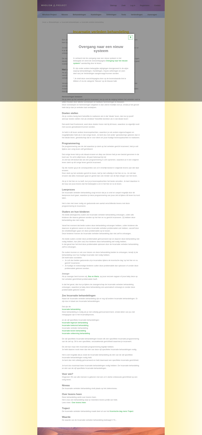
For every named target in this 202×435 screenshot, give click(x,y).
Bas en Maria (93, 276)
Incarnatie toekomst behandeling (75, 325)
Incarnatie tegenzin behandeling (75, 323)
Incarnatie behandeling (71, 309)
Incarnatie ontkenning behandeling (76, 333)
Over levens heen (79, 402)
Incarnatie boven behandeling (74, 331)
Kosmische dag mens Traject (121, 411)
